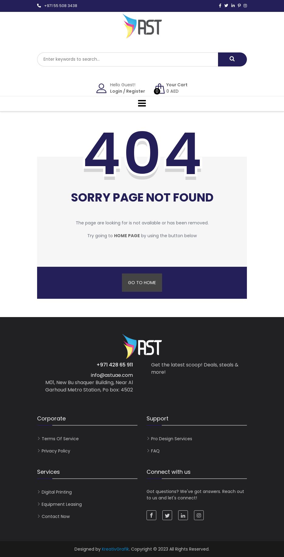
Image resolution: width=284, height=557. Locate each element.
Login (116, 91)
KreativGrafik (115, 549)
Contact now (56, 516)
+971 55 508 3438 (60, 5)
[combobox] (127, 59)
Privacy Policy (56, 451)
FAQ (155, 451)
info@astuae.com (112, 375)
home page (127, 236)
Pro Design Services (171, 439)
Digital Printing (57, 492)
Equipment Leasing (62, 504)
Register (135, 91)
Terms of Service (60, 439)
